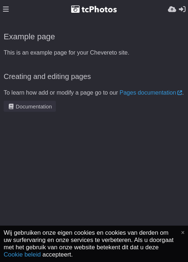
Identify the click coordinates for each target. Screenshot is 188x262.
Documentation (30, 107)
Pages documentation (148, 93)
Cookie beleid (22, 254)
